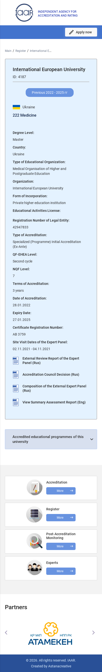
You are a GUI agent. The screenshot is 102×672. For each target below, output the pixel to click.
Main (8, 51)
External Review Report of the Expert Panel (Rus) (51, 360)
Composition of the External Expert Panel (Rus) (54, 388)
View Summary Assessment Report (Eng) (54, 402)
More (60, 546)
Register (20, 51)
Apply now (84, 32)
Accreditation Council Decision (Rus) (51, 374)
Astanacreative (59, 666)
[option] (51, 632)
